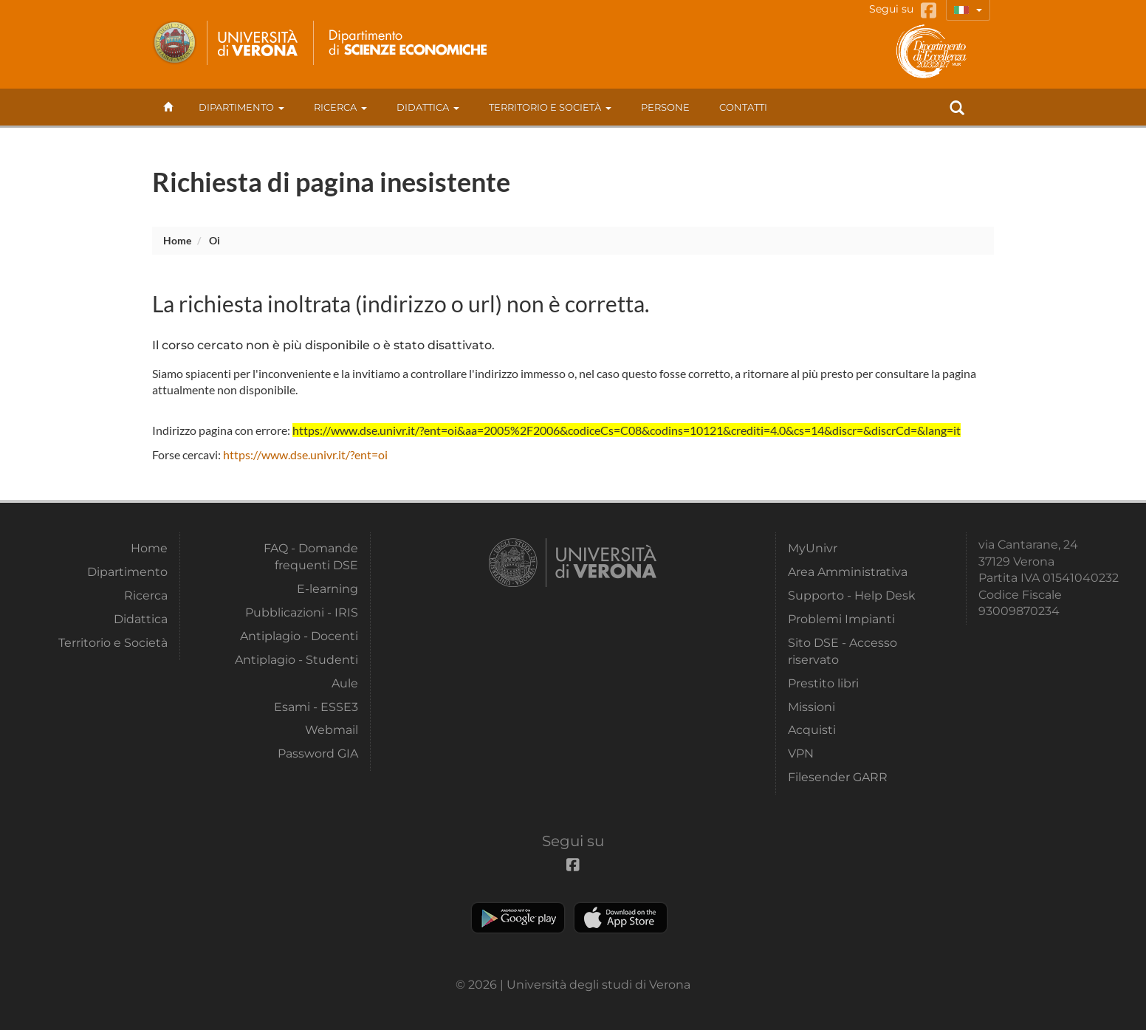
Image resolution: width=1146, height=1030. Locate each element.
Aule (345, 683)
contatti (743, 107)
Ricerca (340, 107)
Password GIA (318, 753)
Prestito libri (823, 683)
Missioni (811, 707)
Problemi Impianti (841, 619)
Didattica (428, 107)
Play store (518, 918)
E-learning (327, 589)
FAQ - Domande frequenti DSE (311, 556)
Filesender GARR (838, 777)
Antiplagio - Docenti (299, 636)
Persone (665, 107)
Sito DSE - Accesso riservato (842, 651)
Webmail (331, 730)
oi (214, 240)
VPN (801, 753)
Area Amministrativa (847, 572)
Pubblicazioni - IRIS (301, 612)
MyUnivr (812, 548)
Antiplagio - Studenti (296, 660)
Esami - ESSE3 (316, 707)
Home (177, 240)
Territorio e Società (550, 107)
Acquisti (812, 730)
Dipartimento (241, 107)
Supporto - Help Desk (852, 595)
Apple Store (620, 918)
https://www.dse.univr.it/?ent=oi (305, 454)
